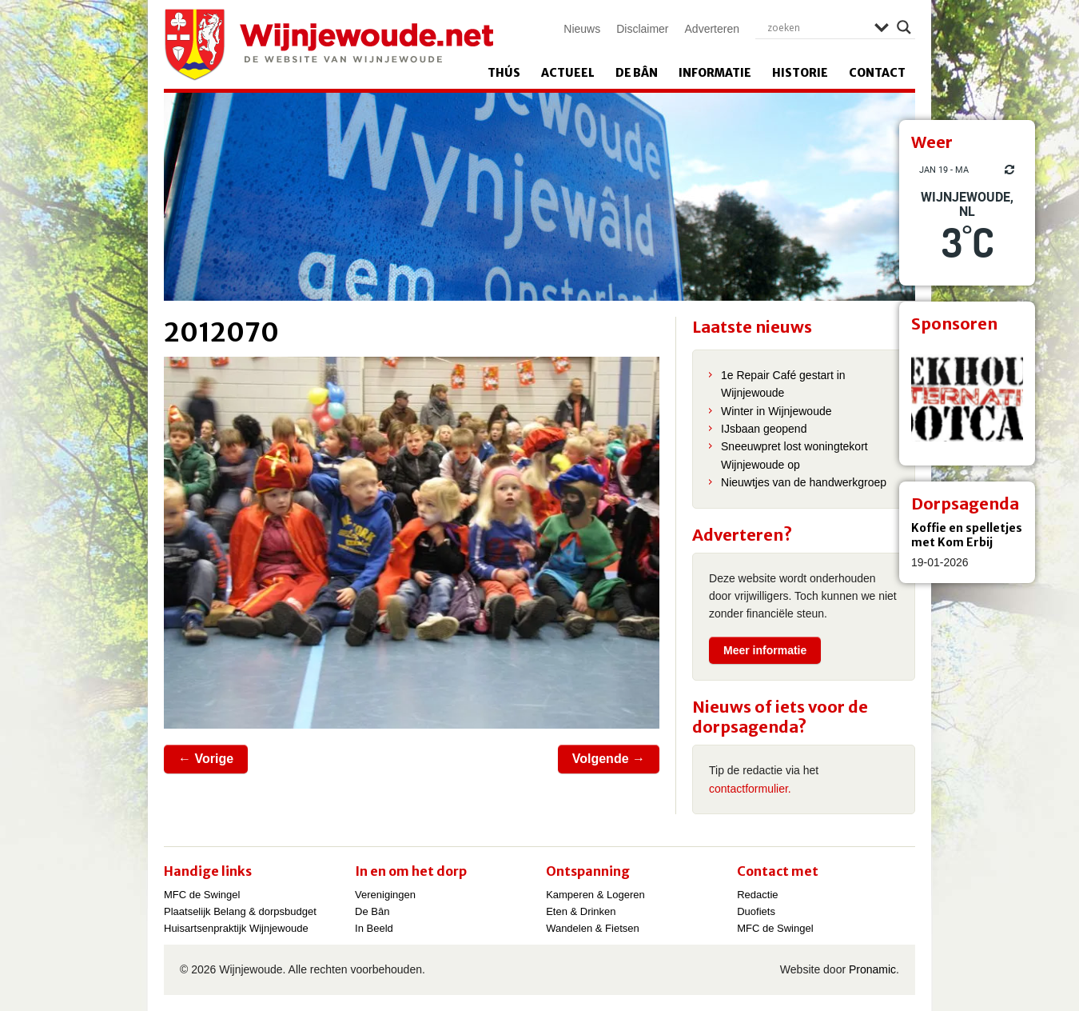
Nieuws (581, 28)
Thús (504, 73)
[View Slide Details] (967, 398)
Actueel (568, 73)
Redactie (757, 895)
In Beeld (374, 928)
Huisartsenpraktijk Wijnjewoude (236, 928)
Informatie (715, 73)
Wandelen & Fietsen (592, 928)
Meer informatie (764, 650)
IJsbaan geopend (763, 428)
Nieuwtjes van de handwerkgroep (803, 482)
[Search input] (816, 27)
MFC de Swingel (202, 895)
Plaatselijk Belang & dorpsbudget (240, 911)
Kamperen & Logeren (595, 895)
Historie (800, 73)
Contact (877, 73)
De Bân (636, 73)
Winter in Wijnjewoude (776, 411)
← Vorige (205, 758)
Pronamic (872, 969)
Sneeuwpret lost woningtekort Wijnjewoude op (794, 455)
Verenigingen (385, 895)
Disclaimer (642, 28)
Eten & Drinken (580, 911)
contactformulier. (750, 788)
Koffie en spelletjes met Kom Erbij (966, 535)
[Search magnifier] (904, 27)
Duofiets (756, 911)
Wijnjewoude (328, 45)
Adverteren (712, 28)
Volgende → (608, 758)
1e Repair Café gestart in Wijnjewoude (783, 384)
